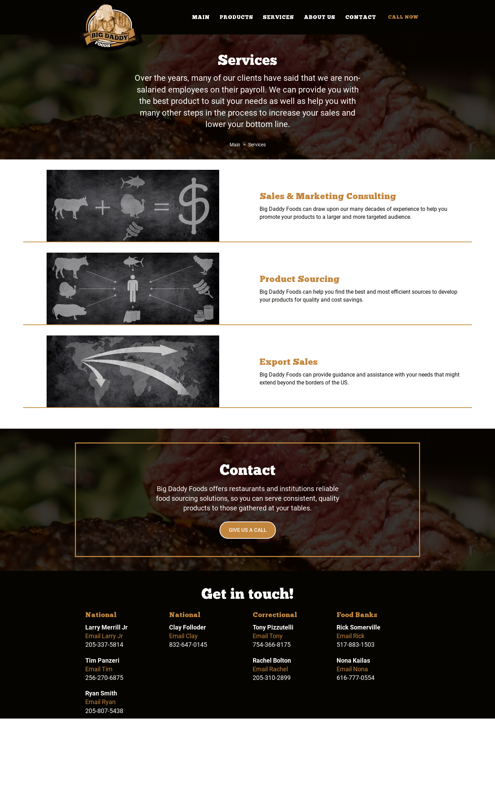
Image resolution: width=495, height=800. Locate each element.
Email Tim (99, 669)
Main (201, 17)
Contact (360, 17)
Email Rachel (270, 669)
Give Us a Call (247, 530)
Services (278, 17)
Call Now (403, 17)
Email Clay (183, 636)
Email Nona (352, 669)
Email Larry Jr (104, 636)
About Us (319, 17)
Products (236, 17)
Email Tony (268, 636)
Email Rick (351, 636)
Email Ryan (100, 701)
